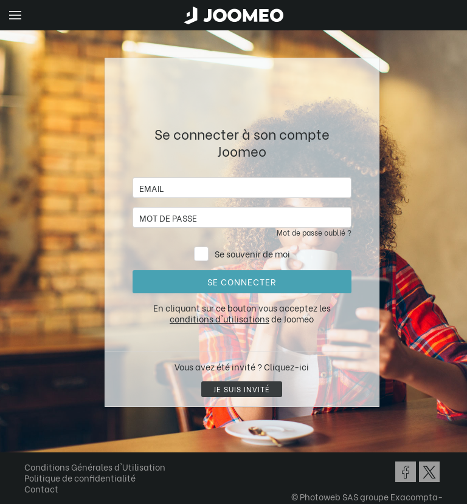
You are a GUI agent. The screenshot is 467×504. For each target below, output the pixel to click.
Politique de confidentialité (80, 477)
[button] (32, 441)
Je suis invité (241, 389)
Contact (41, 488)
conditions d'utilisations (219, 318)
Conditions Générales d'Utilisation (94, 466)
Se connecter (241, 281)
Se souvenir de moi (252, 253)
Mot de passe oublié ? (314, 232)
